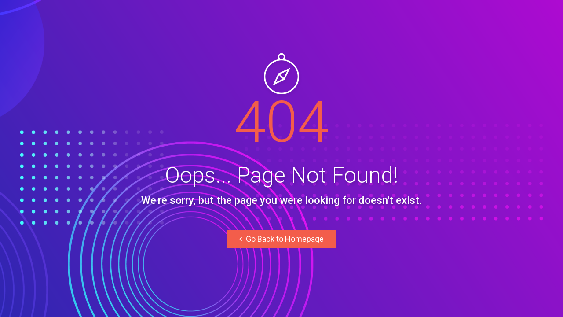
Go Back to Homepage (281, 238)
